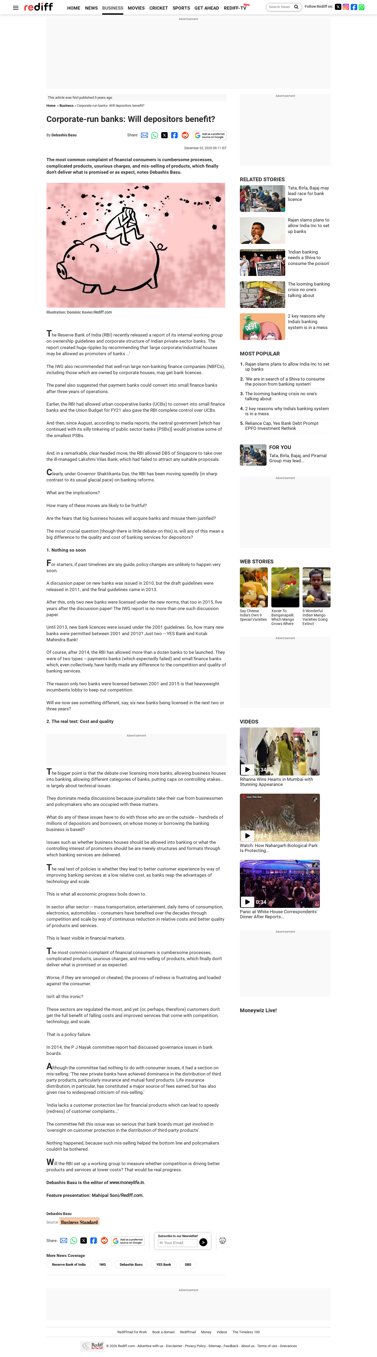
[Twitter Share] (164, 135)
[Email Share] (143, 135)
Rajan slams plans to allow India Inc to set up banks (309, 225)
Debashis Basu (64, 135)
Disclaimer (174, 1346)
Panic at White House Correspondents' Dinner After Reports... (279, 914)
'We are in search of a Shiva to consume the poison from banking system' (285, 382)
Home (50, 106)
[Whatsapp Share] (154, 135)
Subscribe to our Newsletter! (178, 1236)
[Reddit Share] (184, 135)
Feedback (231, 1346)
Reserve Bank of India (69, 1265)
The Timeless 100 (246, 1332)
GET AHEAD (207, 8)
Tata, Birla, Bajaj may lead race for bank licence (308, 193)
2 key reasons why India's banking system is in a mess (308, 322)
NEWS (91, 8)
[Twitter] (338, 6)
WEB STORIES (256, 562)
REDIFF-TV (235, 8)
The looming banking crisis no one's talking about (309, 290)
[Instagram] (346, 6)
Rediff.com (126, 1346)
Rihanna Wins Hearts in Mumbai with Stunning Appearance (276, 782)
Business (66, 106)
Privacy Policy (195, 1346)
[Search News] (294, 7)
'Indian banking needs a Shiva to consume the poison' (309, 258)
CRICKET (158, 8)
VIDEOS (249, 722)
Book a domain (163, 1332)
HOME (73, 8)
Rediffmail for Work (132, 1332)
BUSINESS (112, 8)
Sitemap (214, 1346)
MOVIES (136, 8)
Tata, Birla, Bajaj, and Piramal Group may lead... (298, 458)
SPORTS (181, 8)
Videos (222, 1332)
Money (206, 1332)
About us (248, 1346)
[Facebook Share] (174, 135)
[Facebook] (354, 6)
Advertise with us (150, 1346)
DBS (188, 1265)
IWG (103, 1265)
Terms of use (267, 1346)
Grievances (288, 1346)
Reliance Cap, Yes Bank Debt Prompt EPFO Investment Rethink (282, 426)
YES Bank (163, 1265)
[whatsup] (362, 6)
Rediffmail (188, 1332)
